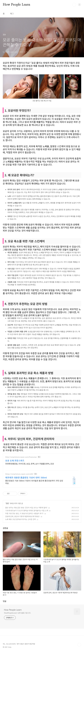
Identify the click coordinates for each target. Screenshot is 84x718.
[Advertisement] (42, 449)
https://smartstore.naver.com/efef (19, 507)
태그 (12, 13)
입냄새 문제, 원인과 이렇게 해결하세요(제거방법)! (22, 549)
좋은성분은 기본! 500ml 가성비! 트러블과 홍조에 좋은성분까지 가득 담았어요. (34, 514)
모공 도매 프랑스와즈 (14, 493)
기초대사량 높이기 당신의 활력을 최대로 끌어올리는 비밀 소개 (26, 543)
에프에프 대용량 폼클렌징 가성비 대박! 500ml (26, 510)
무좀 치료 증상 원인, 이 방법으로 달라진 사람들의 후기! (24, 546)
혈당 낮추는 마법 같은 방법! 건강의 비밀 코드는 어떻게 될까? (26, 540)
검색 (74, 4)
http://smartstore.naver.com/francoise (21, 490)
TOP (79, 677)
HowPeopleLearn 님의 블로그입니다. (17, 645)
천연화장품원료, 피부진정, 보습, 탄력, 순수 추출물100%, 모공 (29, 496)
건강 (7, 536)
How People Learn (16, 4)
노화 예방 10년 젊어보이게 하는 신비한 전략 (20, 552)
